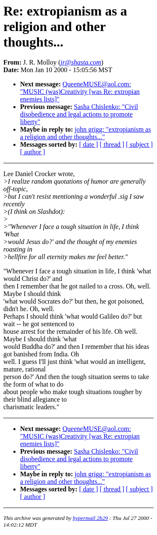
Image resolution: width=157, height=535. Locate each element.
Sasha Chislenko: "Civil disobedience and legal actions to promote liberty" (79, 114)
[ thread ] (112, 144)
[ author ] (32, 152)
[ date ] (88, 144)
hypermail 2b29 (90, 518)
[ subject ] (139, 144)
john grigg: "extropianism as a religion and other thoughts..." (85, 133)
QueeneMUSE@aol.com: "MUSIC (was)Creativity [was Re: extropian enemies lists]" (80, 92)
